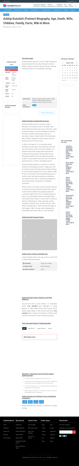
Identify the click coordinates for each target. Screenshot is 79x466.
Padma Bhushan (20, 428)
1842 (13, 73)
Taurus (44, 428)
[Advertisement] (39, 42)
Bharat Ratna (19, 438)
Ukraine (13, 83)
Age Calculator (32, 424)
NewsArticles (71, 5)
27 (12, 72)
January (14, 72)
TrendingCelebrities (59, 5)
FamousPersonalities (51, 5)
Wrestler (26, 10)
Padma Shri (19, 424)
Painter (11, 64)
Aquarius (14, 89)
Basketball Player (46, 10)
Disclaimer (6, 428)
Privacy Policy (6, 438)
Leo (43, 438)
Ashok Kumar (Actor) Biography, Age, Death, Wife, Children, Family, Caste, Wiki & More (70, 184)
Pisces (51, 441)
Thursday (14, 75)
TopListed (66, 5)
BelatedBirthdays (44, 5)
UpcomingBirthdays (37, 5)
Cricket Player (7, 10)
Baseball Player (35, 10)
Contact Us (6, 431)
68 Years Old (14, 85)
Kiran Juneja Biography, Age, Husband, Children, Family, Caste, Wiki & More (70, 168)
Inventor (73, 10)
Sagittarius (53, 431)
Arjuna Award (19, 434)
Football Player (57, 10)
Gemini (43, 431)
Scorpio (52, 428)
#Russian (6, 14)
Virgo (43, 441)
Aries (43, 424)
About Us (5, 434)
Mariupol (14, 77)
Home (5, 424)
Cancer (43, 434)
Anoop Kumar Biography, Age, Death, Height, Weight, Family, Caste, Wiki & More (70, 218)
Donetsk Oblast (13, 79)
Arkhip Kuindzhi (11, 62)
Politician (65, 10)
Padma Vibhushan (20, 431)
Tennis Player (17, 10)
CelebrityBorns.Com (40, 457)
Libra (51, 424)
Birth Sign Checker (33, 428)
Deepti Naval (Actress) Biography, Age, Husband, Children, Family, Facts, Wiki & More (70, 201)
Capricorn (52, 434)
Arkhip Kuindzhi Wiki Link (47, 112)
